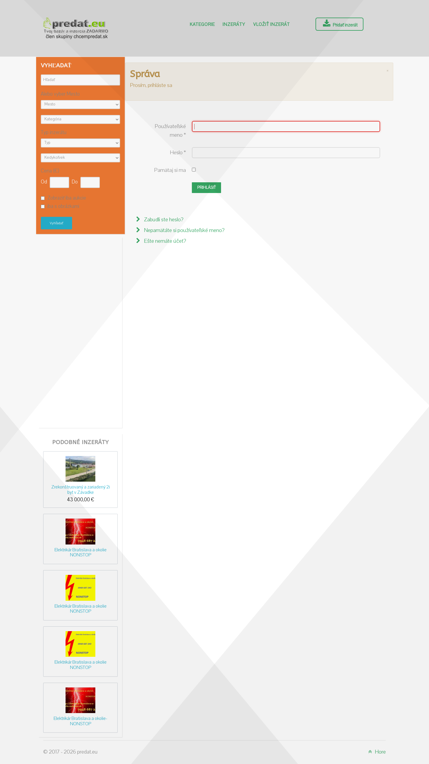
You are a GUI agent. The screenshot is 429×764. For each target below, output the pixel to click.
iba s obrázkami (63, 206)
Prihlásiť (206, 187)
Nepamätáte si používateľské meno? (184, 230)
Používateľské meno (170, 131)
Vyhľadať (56, 223)
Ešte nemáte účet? (164, 241)
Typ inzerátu (53, 133)
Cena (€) (50, 171)
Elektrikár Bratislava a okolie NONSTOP (81, 552)
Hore (376, 752)
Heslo (178, 152)
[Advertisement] (80, 331)
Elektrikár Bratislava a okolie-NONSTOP (80, 720)
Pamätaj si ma (170, 170)
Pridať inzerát (339, 24)
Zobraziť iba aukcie (66, 198)
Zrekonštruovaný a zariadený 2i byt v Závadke (80, 489)
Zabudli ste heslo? (163, 219)
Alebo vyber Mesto (60, 94)
